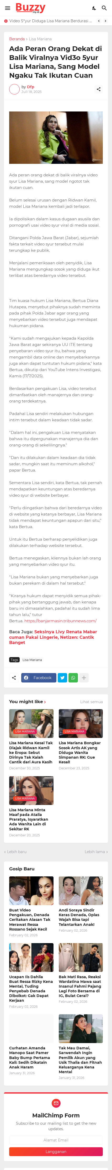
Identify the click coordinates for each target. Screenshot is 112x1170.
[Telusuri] (105, 8)
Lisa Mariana (40, 39)
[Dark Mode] (94, 8)
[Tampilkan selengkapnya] (84, 677)
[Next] (105, 21)
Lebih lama (95, 851)
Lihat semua (91, 702)
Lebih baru (16, 851)
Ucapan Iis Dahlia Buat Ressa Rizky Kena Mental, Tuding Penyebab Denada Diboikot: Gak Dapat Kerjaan (31, 989)
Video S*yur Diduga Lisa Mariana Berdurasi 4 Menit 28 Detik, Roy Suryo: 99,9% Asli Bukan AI (51, 21)
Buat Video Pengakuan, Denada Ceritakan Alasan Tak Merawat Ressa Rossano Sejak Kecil (29, 920)
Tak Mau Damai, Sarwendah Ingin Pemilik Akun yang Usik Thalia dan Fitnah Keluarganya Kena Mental (80, 1060)
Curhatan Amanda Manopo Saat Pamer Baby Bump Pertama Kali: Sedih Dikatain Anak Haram (29, 1058)
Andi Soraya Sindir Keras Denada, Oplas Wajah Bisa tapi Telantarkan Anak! (79, 917)
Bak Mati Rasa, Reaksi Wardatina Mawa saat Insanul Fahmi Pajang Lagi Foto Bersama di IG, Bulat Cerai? (80, 986)
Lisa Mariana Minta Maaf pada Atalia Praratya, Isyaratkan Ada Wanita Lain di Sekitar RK (28, 819)
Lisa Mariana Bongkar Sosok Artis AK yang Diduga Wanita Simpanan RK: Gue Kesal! (80, 752)
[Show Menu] (7, 8)
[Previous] (99, 21)
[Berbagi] (98, 89)
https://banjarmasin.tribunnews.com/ (60, 620)
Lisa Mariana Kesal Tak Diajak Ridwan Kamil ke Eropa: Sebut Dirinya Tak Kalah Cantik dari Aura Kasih (31, 752)
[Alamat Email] (56, 1140)
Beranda (17, 39)
